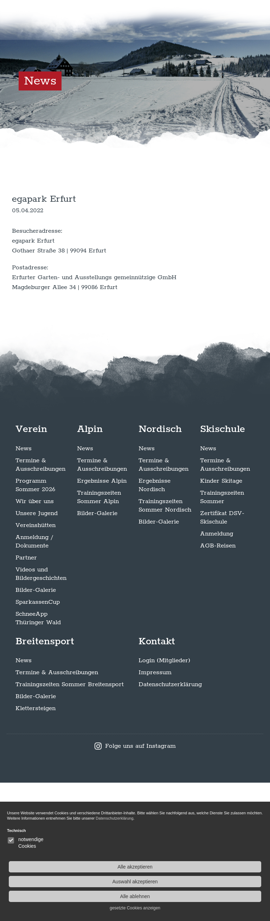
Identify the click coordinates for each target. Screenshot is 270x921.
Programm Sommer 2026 (35, 623)
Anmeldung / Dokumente (34, 679)
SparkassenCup (37, 740)
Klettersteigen (35, 847)
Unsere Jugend (36, 651)
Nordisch (160, 567)
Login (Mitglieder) (164, 799)
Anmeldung (216, 672)
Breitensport (44, 779)
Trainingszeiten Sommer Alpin (99, 635)
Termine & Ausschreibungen (40, 603)
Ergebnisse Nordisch (155, 623)
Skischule (222, 567)
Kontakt (157, 779)
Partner (26, 696)
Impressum (155, 811)
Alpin (90, 567)
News (23, 586)
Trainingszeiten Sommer (222, 635)
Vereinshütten (35, 663)
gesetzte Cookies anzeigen (227, 908)
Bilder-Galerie (35, 728)
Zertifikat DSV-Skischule (222, 655)
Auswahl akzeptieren (227, 881)
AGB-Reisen (218, 684)
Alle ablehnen (227, 896)
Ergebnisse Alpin (102, 619)
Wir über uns (34, 639)
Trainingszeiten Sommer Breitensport (69, 823)
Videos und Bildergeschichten (40, 712)
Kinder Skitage (221, 619)
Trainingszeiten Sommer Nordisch (165, 643)
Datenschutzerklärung (170, 823)
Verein (31, 567)
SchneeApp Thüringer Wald (38, 756)
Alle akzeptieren (227, 867)
